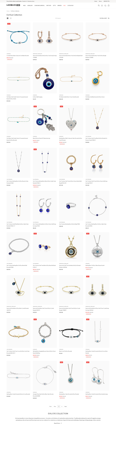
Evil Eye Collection (15, 11)
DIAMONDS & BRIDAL (40, 5)
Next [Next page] (66, 406)
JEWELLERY (30, 5)
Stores (100, 1)
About (95, 1)
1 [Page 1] (58, 406)
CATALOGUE (70, 5)
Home (8, 11)
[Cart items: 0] (108, 5)
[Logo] (13, 5)
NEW (24, 5)
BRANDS (60, 5)
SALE (64, 5)
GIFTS (54, 5)
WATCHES (48, 5)
